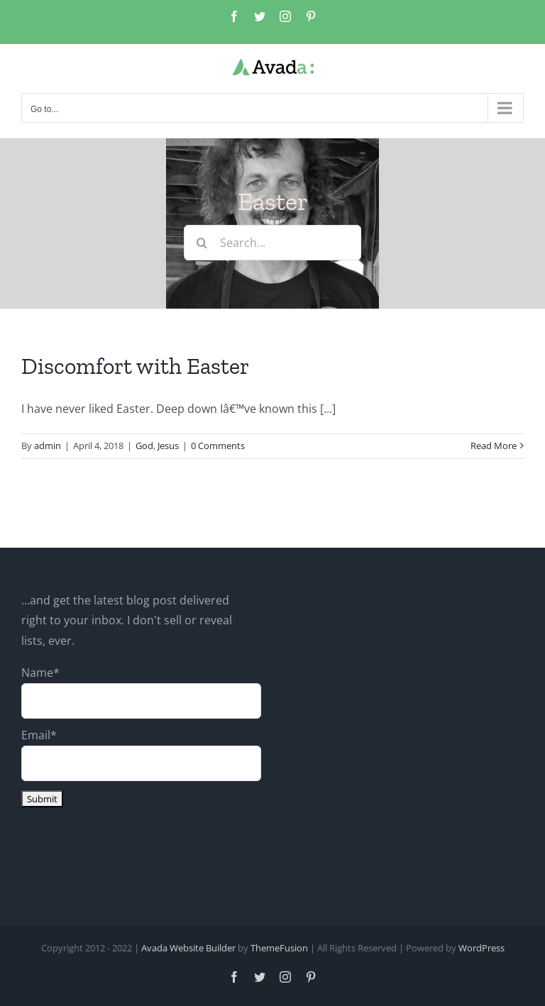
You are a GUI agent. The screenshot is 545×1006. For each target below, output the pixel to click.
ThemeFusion (279, 947)
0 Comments (218, 445)
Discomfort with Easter (135, 366)
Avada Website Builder (188, 947)
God (144, 445)
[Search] (201, 242)
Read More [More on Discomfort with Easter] (493, 445)
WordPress (481, 947)
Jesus (168, 445)
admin (47, 445)
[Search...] (272, 242)
